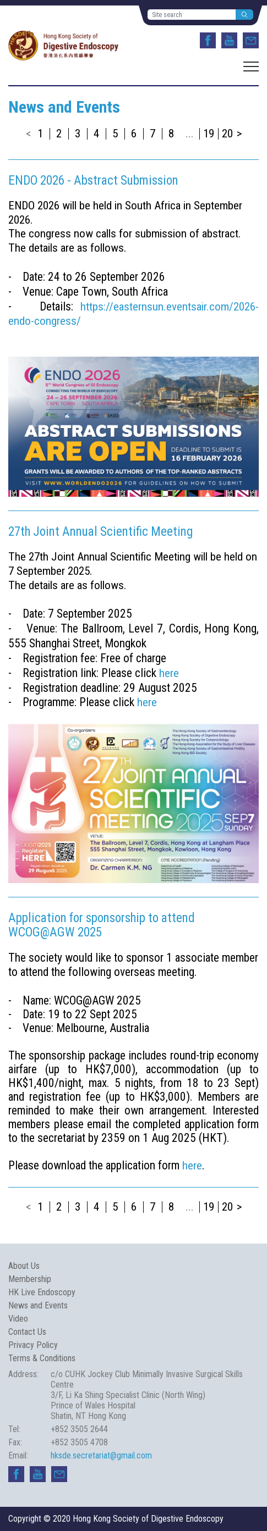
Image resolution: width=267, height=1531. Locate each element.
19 (208, 134)
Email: (18, 1455)
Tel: (14, 1429)
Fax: (15, 1442)
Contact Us (27, 1332)
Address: (23, 1374)
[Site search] (192, 14)
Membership (29, 1279)
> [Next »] (239, 134)
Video (18, 1318)
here (169, 673)
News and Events (38, 1305)
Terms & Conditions (41, 1358)
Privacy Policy (33, 1345)
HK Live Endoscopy (41, 1292)
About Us (24, 1266)
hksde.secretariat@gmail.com (101, 1455)
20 (227, 134)
